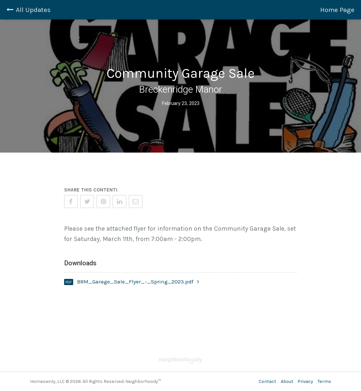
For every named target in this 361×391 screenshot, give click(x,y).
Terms (324, 381)
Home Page (337, 10)
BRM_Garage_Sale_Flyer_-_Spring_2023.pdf (138, 281)
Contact (267, 381)
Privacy (305, 381)
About (287, 381)
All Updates (28, 10)
